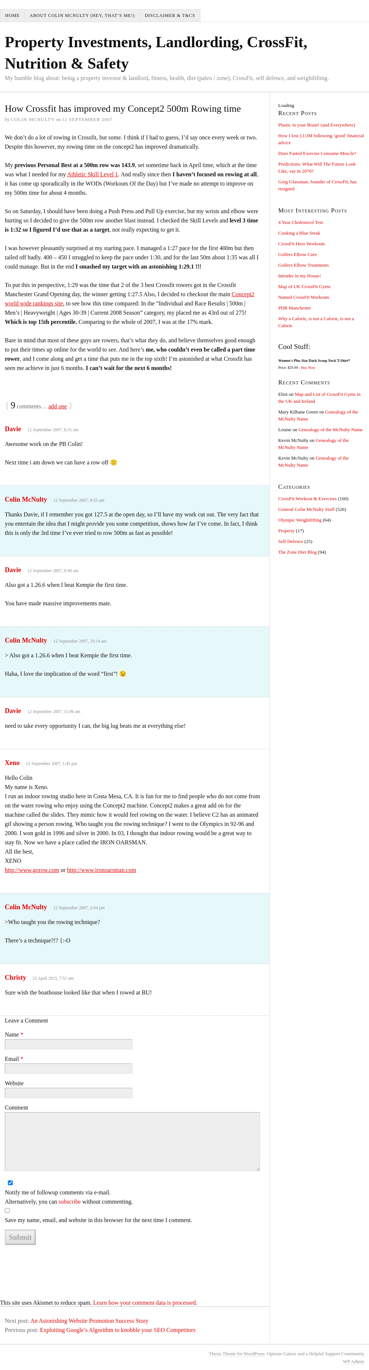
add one (57, 406)
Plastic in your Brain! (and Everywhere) (316, 125)
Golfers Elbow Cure (297, 254)
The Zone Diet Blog (297, 552)
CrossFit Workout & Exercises (307, 498)
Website (14, 1083)
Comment (16, 1107)
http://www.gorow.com (32, 870)
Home (12, 15)
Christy (15, 977)
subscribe (70, 1201)
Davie (13, 429)
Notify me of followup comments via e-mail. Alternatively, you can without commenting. (69, 1197)
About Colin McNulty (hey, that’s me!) (82, 15)
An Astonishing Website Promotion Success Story (89, 1321)
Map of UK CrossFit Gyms (304, 286)
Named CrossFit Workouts (303, 297)
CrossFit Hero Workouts (301, 243)
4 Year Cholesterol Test (300, 222)
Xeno (12, 763)
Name (14, 1034)
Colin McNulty (26, 499)
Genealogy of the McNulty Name (331, 429)
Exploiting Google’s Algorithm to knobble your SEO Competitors (118, 1330)
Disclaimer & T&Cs (170, 15)
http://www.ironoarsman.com (101, 870)
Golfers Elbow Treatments (303, 265)
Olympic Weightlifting (300, 520)
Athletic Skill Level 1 (92, 174)
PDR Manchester (294, 308)
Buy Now (308, 368)
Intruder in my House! (299, 276)
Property (286, 530)
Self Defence (290, 541)
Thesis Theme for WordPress (236, 1353)
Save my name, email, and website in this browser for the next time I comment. (98, 1220)
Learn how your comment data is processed (144, 1303)
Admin (353, 1361)
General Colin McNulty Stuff (306, 509)
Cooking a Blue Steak (299, 233)
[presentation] (61, 1264)
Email (14, 1059)
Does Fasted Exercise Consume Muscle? (317, 153)
